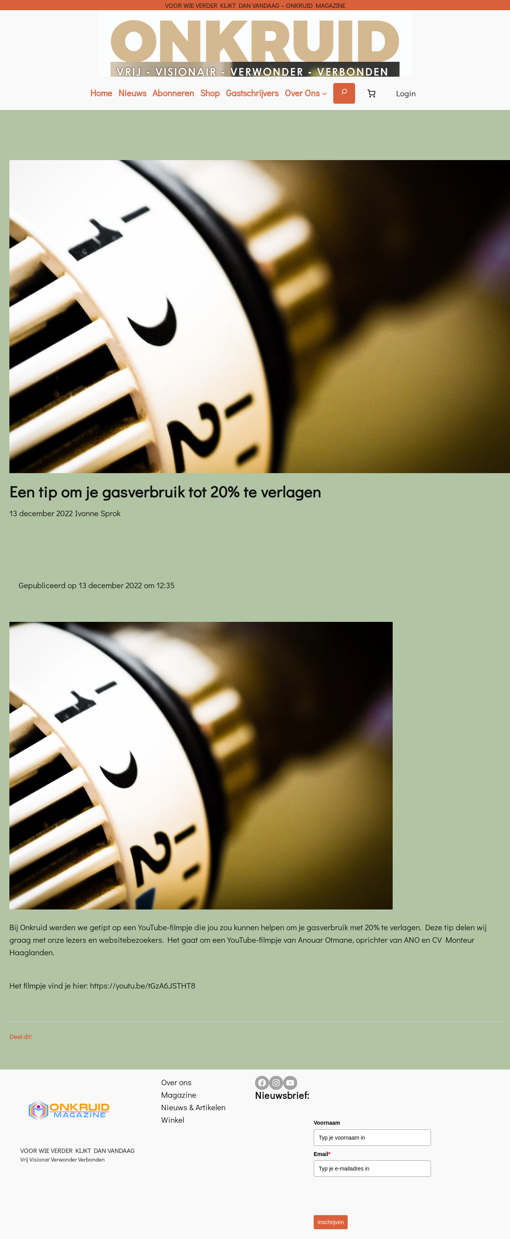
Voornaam (327, 1123)
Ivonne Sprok (97, 513)
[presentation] (373, 1196)
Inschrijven (331, 1222)
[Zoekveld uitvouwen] (344, 93)
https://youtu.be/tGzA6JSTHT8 (143, 985)
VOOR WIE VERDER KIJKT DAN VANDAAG (77, 1150)
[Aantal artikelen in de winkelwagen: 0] (371, 93)
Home (101, 93)
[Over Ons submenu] (306, 93)
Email (322, 1154)
